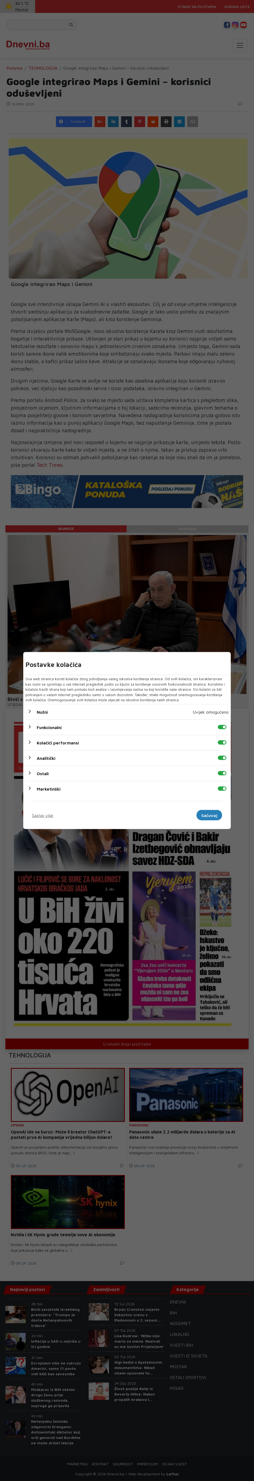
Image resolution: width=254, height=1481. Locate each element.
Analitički (46, 757)
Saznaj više (42, 815)
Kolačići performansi (58, 742)
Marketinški (49, 788)
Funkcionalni (49, 727)
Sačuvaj (209, 815)
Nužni (42, 711)
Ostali (43, 773)
